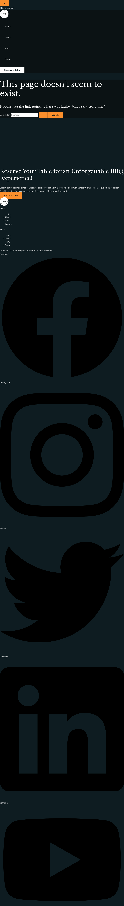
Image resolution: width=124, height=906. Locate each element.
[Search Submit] (43, 115)
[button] (12, 70)
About (8, 37)
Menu (7, 48)
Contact (8, 59)
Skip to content (7, 8)
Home (8, 26)
